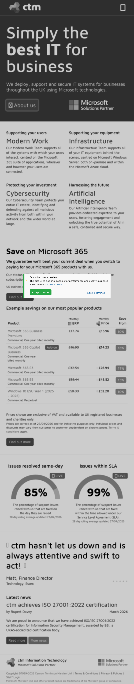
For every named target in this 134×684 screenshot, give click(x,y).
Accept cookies (40, 291)
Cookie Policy (54, 284)
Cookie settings (96, 292)
